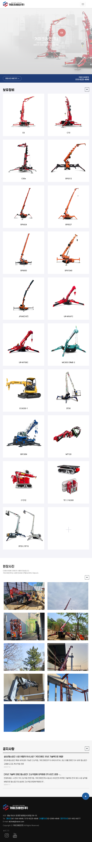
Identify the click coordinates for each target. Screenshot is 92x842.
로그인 (6, 831)
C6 (23, 133)
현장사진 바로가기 (11, 78)
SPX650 (23, 271)
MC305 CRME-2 (68, 362)
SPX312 (68, 179)
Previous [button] (7, 39)
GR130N (23, 454)
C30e (23, 179)
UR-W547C (68, 316)
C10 (68, 133)
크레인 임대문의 (82, 78)
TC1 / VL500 (68, 500)
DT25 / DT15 (24, 546)
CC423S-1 (23, 408)
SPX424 (23, 225)
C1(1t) (23, 500)
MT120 (68, 454)
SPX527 (68, 225)
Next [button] (85, 39)
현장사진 (8, 566)
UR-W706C (23, 362)
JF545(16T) (23, 316)
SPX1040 (68, 271)
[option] (46, 41)
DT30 (68, 408)
